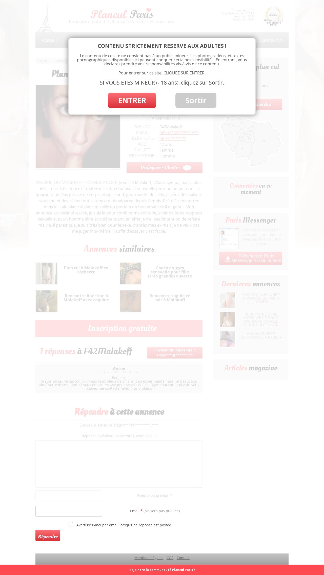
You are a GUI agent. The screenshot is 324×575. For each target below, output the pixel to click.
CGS (170, 557)
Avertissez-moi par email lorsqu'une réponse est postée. (119, 524)
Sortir (196, 100)
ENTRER (132, 100)
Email (155, 510)
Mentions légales (148, 557)
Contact (183, 557)
